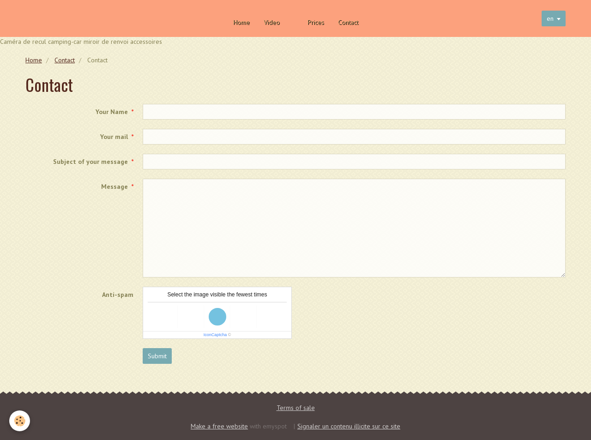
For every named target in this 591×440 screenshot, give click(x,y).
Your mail (114, 137)
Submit (157, 356)
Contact (348, 22)
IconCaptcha (215, 334)
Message (114, 186)
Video (272, 22)
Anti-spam (117, 294)
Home (241, 22)
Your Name (112, 112)
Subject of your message (90, 161)
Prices (316, 22)
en (550, 18)
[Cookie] (19, 420)
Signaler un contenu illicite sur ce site (348, 426)
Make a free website (219, 426)
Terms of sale (296, 408)
